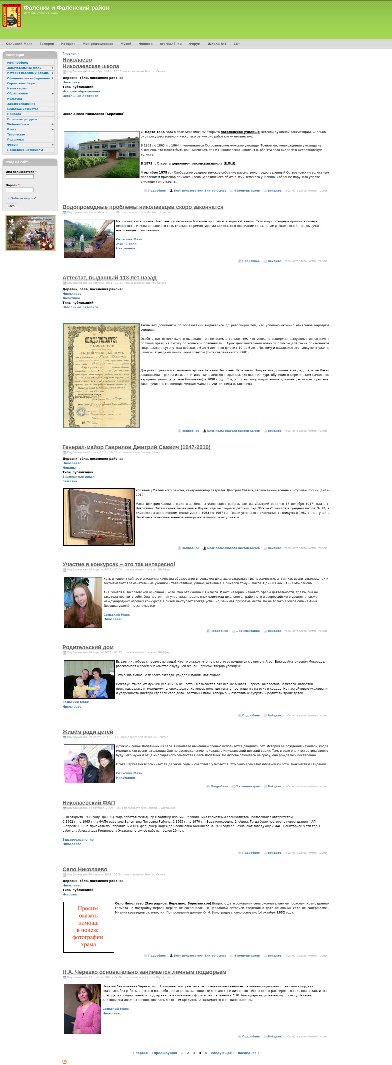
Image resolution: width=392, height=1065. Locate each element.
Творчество (16, 134)
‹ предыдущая (164, 1053)
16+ (237, 44)
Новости (145, 44)
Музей (125, 44)
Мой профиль (17, 62)
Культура (14, 98)
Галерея (47, 44)
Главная (69, 53)
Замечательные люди (24, 68)
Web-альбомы (18, 124)
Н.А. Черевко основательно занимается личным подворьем (144, 972)
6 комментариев (247, 190)
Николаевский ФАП (88, 803)
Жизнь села (126, 244)
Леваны (69, 468)
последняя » (249, 1053)
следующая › (222, 1053)
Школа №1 (217, 44)
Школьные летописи (80, 96)
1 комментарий (248, 631)
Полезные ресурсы (22, 119)
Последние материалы (25, 149)
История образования (81, 91)
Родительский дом (88, 647)
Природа (14, 114)
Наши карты (16, 88)
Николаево (72, 82)
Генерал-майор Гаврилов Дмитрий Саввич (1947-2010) (136, 447)
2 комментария (248, 786)
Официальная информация (28, 78)
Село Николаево (84, 869)
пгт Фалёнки (171, 44)
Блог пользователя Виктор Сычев (200, 190)
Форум (194, 44)
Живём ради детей (87, 732)
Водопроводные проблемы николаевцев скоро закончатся (143, 207)
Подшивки (15, 139)
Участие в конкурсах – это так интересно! (118, 564)
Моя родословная (97, 44)
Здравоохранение (78, 839)
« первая (140, 1053)
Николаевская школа (90, 66)
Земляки (70, 481)
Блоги (11, 129)
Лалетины (71, 298)
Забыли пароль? (23, 198)
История (69, 894)
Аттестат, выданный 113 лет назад (109, 277)
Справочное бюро (21, 83)
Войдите (274, 190)
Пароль (13, 185)
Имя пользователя (21, 172)
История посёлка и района (28, 73)
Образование (17, 93)
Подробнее (157, 190)
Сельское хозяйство (22, 109)
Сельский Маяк (129, 239)
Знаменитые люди (78, 477)
